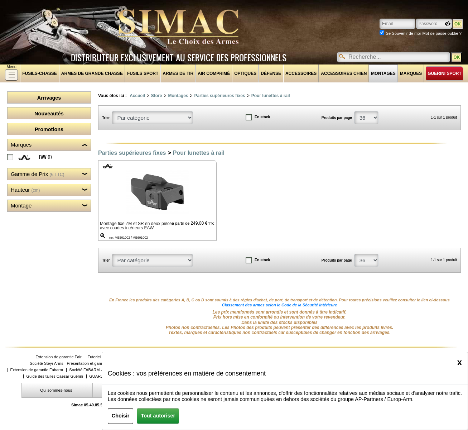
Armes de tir (178, 73)
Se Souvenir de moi (403, 33)
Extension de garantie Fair (58, 357)
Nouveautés (49, 113)
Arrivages (49, 98)
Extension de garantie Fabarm (36, 370)
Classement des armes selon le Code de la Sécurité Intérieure (279, 305)
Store (156, 95)
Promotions (49, 129)
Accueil (137, 95)
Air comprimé (214, 73)
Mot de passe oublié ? (442, 33)
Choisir (121, 416)
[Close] (460, 362)
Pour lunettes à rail (270, 95)
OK (456, 57)
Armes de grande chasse (92, 73)
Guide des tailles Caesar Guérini (54, 376)
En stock (262, 117)
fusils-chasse (39, 73)
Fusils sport (142, 73)
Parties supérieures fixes (219, 95)
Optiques (245, 73)
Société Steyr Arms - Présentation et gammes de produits (80, 364)
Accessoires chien (344, 73)
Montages (383, 73)
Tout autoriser (158, 416)
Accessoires (301, 73)
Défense (271, 73)
